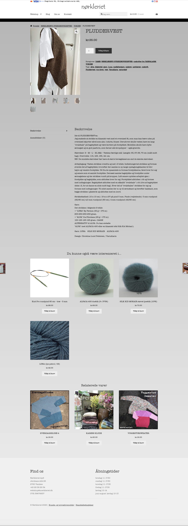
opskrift (145, 67)
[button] (76, 32)
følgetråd (98, 67)
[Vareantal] (90, 50)
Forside (36, 26)
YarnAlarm (113, 70)
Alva (92, 67)
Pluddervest (90, 70)
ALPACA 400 (113, 232)
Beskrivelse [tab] (35, 131)
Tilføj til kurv (103, 50)
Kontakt (68, 14)
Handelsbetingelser (84, 505)
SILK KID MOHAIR (96, 232)
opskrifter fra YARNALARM (144, 62)
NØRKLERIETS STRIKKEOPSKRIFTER (56, 26)
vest (106, 70)
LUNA (82, 232)
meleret (129, 67)
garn (105, 67)
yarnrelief (123, 70)
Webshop (34, 14)
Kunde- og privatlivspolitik (61, 505)
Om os (57, 14)
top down (100, 70)
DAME (97, 62)
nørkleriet (137, 67)
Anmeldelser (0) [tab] (37, 138)
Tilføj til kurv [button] (49, 311)
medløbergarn (119, 67)
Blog (48, 14)
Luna (110, 67)
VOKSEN (77, 26)
